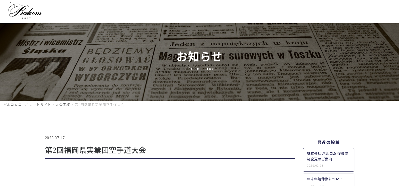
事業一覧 (163, 12)
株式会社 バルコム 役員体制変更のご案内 (327, 157)
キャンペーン (225, 12)
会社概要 (295, 12)
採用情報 (193, 12)
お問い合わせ (328, 12)
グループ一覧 (262, 12)
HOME (136, 12)
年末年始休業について (325, 180)
